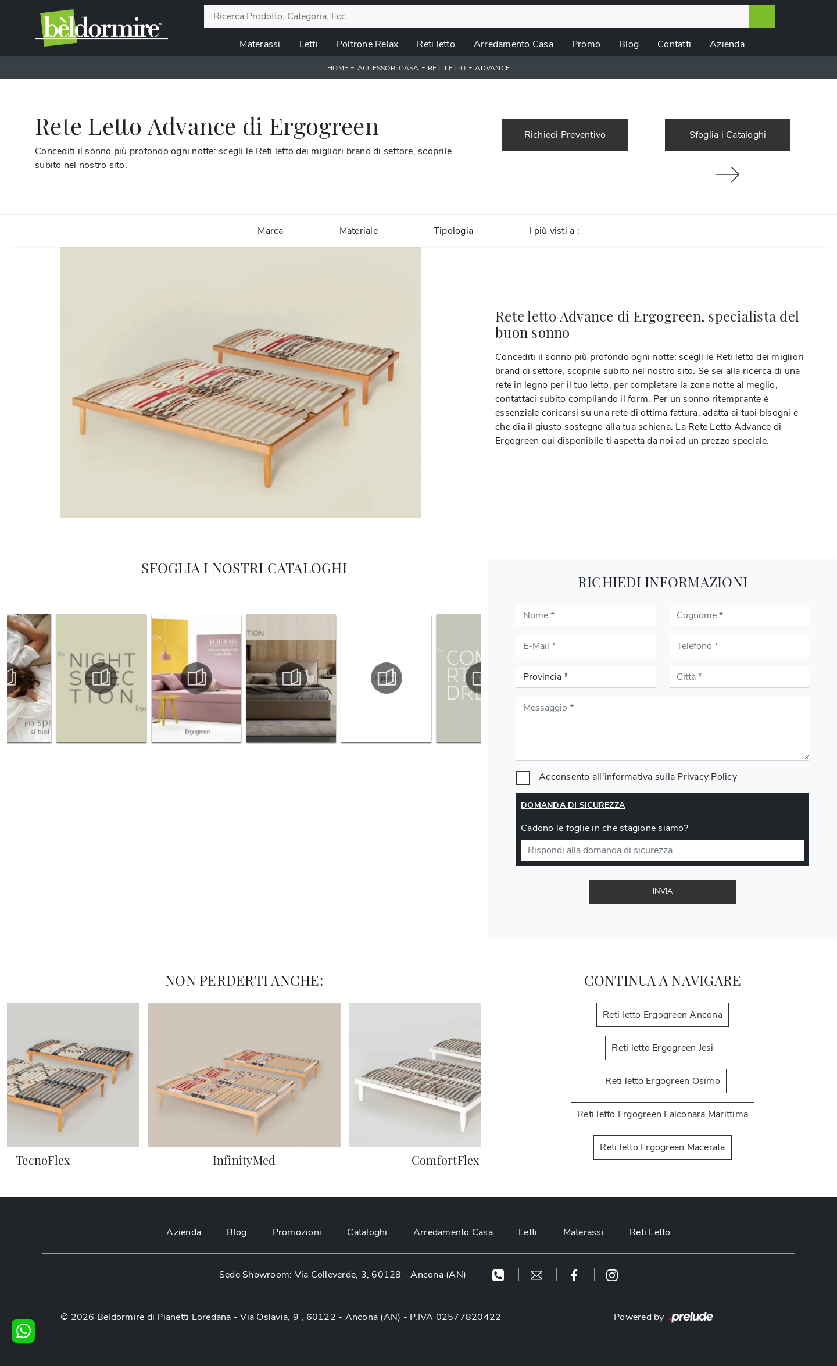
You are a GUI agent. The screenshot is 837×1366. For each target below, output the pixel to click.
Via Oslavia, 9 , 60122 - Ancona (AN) (320, 1317)
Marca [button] (270, 230)
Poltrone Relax (368, 44)
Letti (308, 44)
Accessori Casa (388, 68)
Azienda (727, 44)
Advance (492, 68)
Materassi (259, 44)
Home (337, 68)
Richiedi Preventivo (565, 135)
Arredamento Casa (513, 44)
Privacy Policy (707, 777)
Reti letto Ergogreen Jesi (662, 1048)
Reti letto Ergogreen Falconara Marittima (662, 1114)
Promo (586, 44)
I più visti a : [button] (554, 230)
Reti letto (436, 44)
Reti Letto (650, 1232)
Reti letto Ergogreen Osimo (662, 1081)
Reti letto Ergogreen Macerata (662, 1147)
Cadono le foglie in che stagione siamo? (604, 828)
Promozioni (297, 1232)
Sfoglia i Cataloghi (728, 135)
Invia (663, 891)
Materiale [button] (358, 230)
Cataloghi (367, 1232)
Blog (629, 44)
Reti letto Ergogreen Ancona (662, 1014)
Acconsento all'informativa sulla (638, 777)
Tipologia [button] (453, 230)
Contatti (674, 44)
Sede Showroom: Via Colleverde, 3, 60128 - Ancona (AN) (342, 1274)
